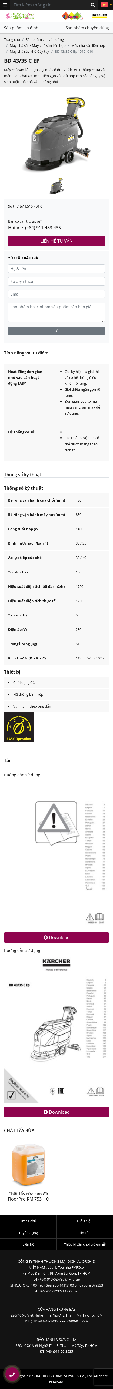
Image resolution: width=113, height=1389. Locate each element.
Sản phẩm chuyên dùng (87, 27)
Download (57, 937)
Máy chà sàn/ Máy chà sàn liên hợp (38, 45)
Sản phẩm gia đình (21, 27)
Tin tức (84, 1232)
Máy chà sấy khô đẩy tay (29, 51)
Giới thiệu (84, 1220)
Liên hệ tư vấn (57, 241)
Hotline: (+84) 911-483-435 (34, 228)
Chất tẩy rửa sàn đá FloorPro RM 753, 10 (28, 1196)
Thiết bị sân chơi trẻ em (84, 1244)
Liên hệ (28, 1244)
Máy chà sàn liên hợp (88, 45)
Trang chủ (12, 39)
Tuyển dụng (28, 1232)
